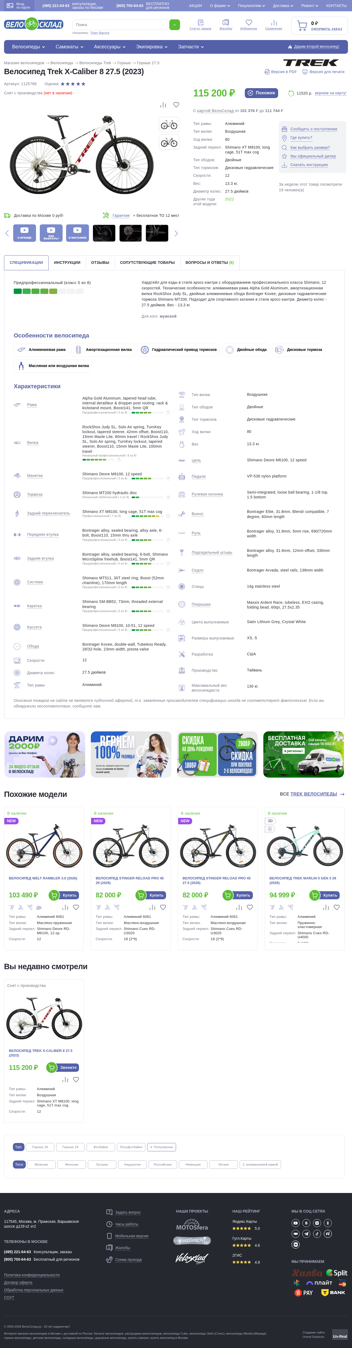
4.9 (246, 1262)
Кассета (34, 627)
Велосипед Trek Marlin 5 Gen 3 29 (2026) (303, 880)
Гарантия (121, 215)
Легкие (223, 1164)
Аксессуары (107, 46)
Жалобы (226, 24)
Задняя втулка (40, 558)
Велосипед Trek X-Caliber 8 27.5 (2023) (40, 1053)
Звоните (68, 1067)
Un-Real (340, 1336)
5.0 (246, 1228)
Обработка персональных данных (33, 1290)
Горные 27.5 (148, 63)
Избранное (248, 24)
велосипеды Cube (175, 1333)
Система (35, 582)
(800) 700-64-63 (17, 1259)
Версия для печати (323, 71)
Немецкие (193, 1164)
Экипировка (149, 46)
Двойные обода (246, 349)
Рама (32, 404)
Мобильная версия (131, 1236)
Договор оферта (18, 1282)
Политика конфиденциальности (32, 1275)
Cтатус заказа (200, 24)
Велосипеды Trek (96, 63)
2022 (229, 199)
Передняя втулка (43, 534)
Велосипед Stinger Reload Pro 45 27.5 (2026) (217, 880)
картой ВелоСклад (215, 110)
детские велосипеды (47, 1337)
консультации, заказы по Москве (72, 6)
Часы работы (126, 1224)
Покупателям (249, 6)
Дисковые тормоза (298, 349)
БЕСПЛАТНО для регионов (142, 6)
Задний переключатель (48, 513)
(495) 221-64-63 (17, 1252)
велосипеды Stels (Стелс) (206, 1333)
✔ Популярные (161, 1147)
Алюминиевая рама (41, 349)
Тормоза (34, 494)
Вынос (198, 514)
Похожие (261, 93)
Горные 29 (70, 1147)
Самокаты (67, 46)
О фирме (218, 6)
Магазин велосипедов (24, 63)
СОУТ (9, 1297)
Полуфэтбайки (131, 1147)
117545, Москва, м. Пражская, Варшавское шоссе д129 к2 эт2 (41, 1223)
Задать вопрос (128, 1212)
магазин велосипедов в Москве (39, 1333)
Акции (195, 6)
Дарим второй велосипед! (316, 46)
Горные (124, 63)
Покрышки (201, 604)
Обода (33, 646)
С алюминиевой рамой (260, 1164)
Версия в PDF (280, 71)
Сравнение (273, 24)
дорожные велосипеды (111, 1337)
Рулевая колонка (207, 494)
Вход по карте (18, 5)
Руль (196, 533)
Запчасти (188, 46)
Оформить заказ (326, 29)
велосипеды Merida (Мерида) (246, 1333)
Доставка (281, 6)
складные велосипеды (78, 1337)
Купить (70, 895)
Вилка (32, 442)
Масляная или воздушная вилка (53, 366)
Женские (71, 1164)
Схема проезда (128, 1259)
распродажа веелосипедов (143, 1333)
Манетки (35, 475)
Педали (199, 476)
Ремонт (307, 6)
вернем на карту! (330, 93)
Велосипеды (26, 46)
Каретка (34, 606)
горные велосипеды (17, 1337)
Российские (163, 1164)
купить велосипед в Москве (169, 1337)
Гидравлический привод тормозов (179, 349)
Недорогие (132, 1164)
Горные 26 (40, 1147)
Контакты (336, 6)
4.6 (246, 1245)
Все (309, 794)
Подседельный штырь (212, 552)
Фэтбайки (101, 1147)
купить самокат (138, 1337)
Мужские (41, 1164)
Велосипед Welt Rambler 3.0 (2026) (43, 878)
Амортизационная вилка (103, 349)
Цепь (196, 460)
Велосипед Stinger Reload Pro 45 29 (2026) (130, 880)
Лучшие (102, 1164)
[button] (7, 233)
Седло (198, 570)
